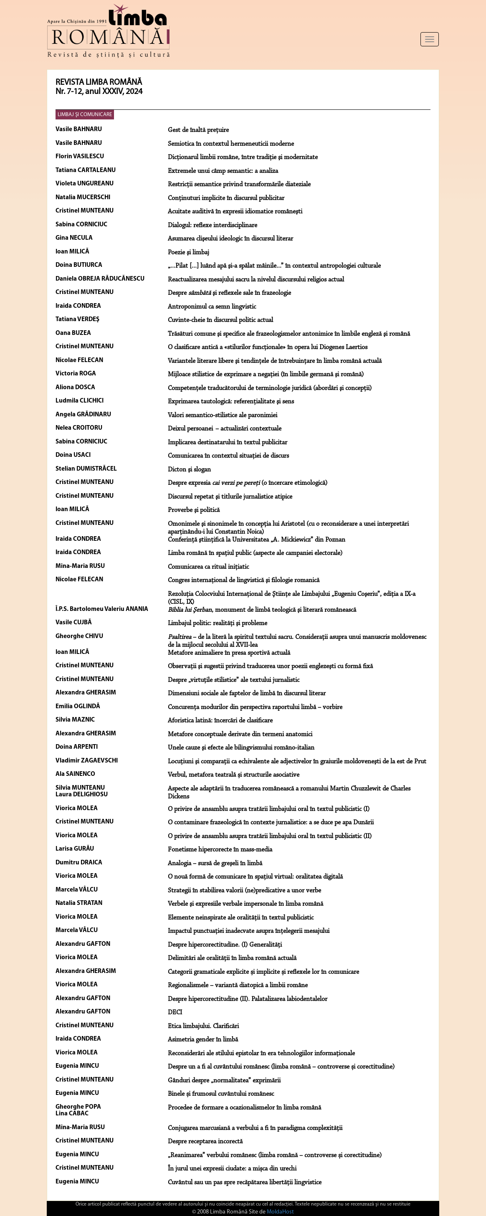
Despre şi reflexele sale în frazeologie (229, 293)
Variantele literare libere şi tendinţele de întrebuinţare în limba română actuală (275, 361)
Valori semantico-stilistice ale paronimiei (222, 415)
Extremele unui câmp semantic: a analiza (223, 171)
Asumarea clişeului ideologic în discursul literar (230, 239)
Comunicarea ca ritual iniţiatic (208, 567)
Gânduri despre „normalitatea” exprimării (224, 1080)
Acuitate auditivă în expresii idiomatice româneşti (235, 211)
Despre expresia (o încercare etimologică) (247, 483)
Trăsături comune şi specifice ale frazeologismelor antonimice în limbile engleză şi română (289, 334)
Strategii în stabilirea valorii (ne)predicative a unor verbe (244, 890)
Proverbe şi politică (194, 510)
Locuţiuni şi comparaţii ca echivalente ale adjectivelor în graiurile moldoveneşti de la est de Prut (297, 761)
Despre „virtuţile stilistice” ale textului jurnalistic (233, 680)
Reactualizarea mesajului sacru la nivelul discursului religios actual (256, 279)
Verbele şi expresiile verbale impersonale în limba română (245, 904)
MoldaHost (280, 1212)
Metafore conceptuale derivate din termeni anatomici (240, 734)
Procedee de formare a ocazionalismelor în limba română (244, 1108)
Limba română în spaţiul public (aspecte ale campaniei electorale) (255, 553)
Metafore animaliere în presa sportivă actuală (229, 653)
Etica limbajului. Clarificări (203, 1026)
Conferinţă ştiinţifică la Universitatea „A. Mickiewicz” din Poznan (256, 540)
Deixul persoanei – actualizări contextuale (224, 429)
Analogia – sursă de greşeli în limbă (215, 863)
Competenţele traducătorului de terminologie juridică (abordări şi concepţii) (270, 388)
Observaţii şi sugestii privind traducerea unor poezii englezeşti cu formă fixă (270, 666)
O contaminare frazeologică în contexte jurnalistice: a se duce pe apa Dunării (271, 822)
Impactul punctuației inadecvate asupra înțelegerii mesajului (248, 931)
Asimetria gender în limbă (203, 1039)
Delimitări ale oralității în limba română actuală (232, 958)
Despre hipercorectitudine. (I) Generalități (225, 945)
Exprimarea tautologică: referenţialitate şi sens (231, 401)
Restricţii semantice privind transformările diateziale (239, 184)
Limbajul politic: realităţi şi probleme (217, 623)
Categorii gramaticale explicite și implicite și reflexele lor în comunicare (263, 972)
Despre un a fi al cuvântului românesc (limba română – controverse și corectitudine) (281, 1067)
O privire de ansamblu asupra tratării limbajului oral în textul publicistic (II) (270, 836)
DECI (175, 1012)
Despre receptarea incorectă (205, 1141)
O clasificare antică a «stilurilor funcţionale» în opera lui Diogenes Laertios (267, 347)
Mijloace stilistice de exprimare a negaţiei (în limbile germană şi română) (266, 374)
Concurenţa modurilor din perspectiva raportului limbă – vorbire (255, 707)
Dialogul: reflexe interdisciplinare (212, 225)
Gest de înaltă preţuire (198, 130)
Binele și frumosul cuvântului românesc (221, 1094)
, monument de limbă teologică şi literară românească (262, 610)
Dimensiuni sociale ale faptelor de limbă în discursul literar (247, 693)
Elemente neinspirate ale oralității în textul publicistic (241, 918)
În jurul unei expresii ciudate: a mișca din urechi (232, 1168)
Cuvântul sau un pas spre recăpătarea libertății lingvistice (244, 1182)
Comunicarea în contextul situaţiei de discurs (228, 456)
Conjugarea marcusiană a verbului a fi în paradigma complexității (255, 1128)
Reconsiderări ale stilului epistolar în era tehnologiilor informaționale (261, 1053)
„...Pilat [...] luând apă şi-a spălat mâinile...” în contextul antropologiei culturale (274, 266)
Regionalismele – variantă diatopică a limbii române (238, 985)
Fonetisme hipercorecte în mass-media (220, 849)
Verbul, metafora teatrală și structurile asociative (233, 775)
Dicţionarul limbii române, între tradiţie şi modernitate (243, 157)
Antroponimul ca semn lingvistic (212, 307)
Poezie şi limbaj (188, 252)
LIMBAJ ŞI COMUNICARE (85, 114)
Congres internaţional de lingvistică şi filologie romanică (243, 580)
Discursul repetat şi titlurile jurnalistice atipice (230, 497)
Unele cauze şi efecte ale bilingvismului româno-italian (241, 748)
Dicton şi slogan (189, 469)
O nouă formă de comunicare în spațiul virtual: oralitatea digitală (255, 877)
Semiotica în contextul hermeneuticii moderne (231, 144)
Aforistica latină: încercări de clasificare (220, 720)
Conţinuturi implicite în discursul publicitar (226, 198)
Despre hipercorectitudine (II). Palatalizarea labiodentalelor (247, 999)
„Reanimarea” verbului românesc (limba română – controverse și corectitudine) (275, 1155)
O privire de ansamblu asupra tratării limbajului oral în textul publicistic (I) (269, 809)
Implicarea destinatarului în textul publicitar (227, 442)
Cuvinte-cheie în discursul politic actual (220, 320)
